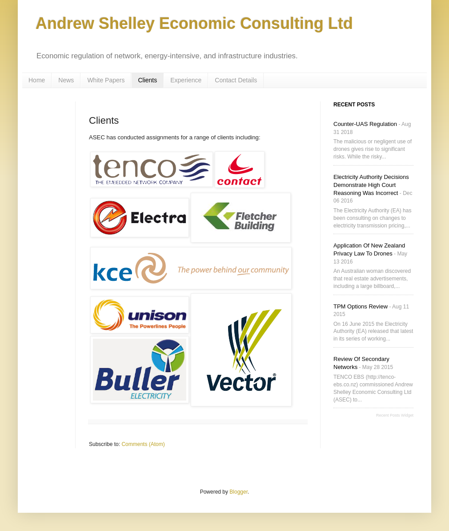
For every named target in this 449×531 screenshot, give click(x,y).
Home (36, 80)
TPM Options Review (360, 306)
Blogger (238, 492)
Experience (185, 80)
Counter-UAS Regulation (365, 124)
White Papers (105, 80)
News (66, 80)
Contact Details (236, 80)
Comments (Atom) (142, 444)
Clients (147, 80)
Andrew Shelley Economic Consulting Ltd (194, 23)
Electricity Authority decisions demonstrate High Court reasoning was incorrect (371, 185)
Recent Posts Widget (394, 415)
